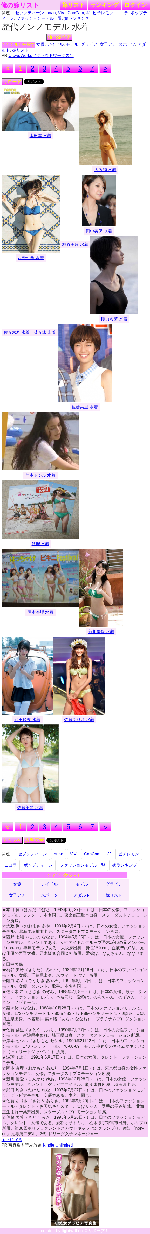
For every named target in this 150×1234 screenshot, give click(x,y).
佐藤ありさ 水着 (79, 719)
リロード (12, 81)
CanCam (75, 13)
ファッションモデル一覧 (39, 18)
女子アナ (108, 44)
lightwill (69, 1231)
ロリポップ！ (96, 1231)
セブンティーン (29, 13)
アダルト (81, 895)
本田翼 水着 (40, 135)
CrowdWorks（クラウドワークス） (40, 55)
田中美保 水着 (99, 231)
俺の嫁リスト (20, 5)
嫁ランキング (76, 18)
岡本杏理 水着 (40, 612)
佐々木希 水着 (17, 332)
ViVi (61, 13)
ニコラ (122, 13)
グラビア (89, 44)
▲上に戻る (12, 1139)
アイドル (55, 44)
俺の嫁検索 (59, 37)
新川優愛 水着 (101, 631)
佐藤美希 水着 (30, 807)
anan (51, 13)
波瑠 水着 (40, 544)
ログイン (135, 5)
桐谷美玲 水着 (75, 244)
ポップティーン (38, 865)
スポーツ (127, 44)
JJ (88, 13)
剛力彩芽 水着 (114, 319)
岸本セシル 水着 (40, 475)
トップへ (12, 840)
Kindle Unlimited (58, 1145)
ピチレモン (103, 13)
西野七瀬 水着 (31, 258)
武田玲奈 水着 (27, 719)
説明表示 (34, 840)
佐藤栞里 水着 (85, 407)
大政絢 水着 (105, 170)
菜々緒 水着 (45, 332)
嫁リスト (73, 5)
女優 (40, 44)
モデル (72, 44)
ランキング (104, 5)
